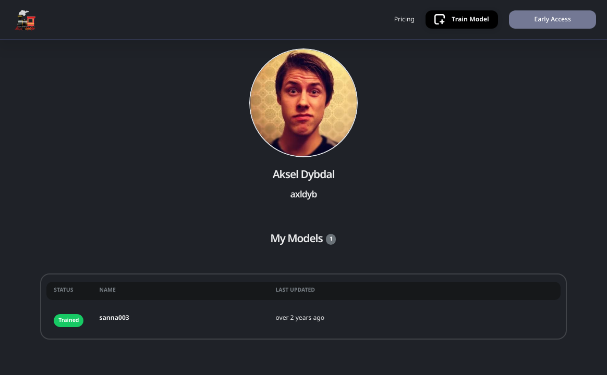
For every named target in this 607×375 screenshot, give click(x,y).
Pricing (404, 19)
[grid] (303, 306)
